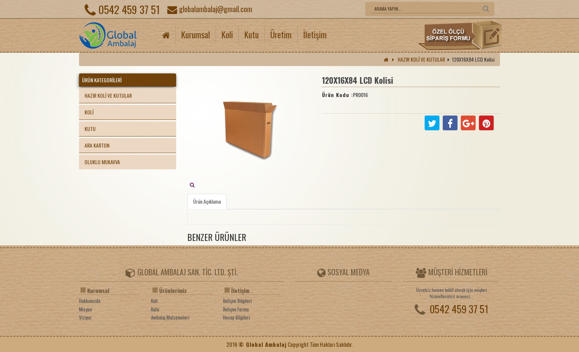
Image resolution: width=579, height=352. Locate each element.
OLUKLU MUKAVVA (102, 162)
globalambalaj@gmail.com (209, 8)
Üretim (281, 34)
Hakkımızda (89, 300)
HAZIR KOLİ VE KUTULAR (421, 59)
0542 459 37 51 (122, 9)
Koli (227, 34)
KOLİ (89, 112)
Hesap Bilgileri (236, 317)
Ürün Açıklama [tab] (207, 201)
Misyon (85, 309)
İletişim (315, 34)
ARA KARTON (97, 145)
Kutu (251, 34)
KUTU (90, 128)
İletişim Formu (236, 309)
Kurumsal (195, 34)
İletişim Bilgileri (237, 300)
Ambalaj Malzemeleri (170, 317)
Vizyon (85, 317)
